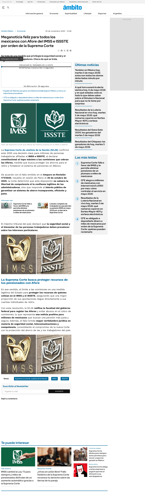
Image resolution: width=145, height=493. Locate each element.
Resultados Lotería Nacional (78, 2)
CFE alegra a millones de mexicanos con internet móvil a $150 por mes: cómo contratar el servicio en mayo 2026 (93, 187)
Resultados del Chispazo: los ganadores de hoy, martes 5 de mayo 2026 (90, 144)
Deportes (102, 13)
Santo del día (96, 2)
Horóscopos (41, 2)
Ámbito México (7, 31)
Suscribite (59, 391)
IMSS (54, 378)
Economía (54, 13)
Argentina (117, 13)
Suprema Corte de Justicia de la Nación (31, 378)
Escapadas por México (57, 2)
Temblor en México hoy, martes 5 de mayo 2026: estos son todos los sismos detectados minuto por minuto (89, 75)
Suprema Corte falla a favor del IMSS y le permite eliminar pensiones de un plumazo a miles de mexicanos (23, 208)
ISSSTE (65, 378)
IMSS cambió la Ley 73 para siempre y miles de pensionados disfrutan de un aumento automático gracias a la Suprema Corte (17, 477)
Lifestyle (87, 13)
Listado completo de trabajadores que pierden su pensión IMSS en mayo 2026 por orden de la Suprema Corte (60, 208)
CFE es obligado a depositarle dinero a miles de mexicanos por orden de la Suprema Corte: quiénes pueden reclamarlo (33, 98)
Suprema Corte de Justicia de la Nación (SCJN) (31, 150)
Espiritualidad (71, 13)
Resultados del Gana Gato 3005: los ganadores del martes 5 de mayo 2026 (89, 132)
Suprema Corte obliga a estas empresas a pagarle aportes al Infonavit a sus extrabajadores (98, 471)
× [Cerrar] (21, 59)
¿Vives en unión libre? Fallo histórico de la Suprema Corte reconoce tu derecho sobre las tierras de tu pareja (53, 476)
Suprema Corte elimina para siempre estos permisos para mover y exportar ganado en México (97, 456)
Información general (34, 13)
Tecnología (19, 2)
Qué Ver (30, 2)
